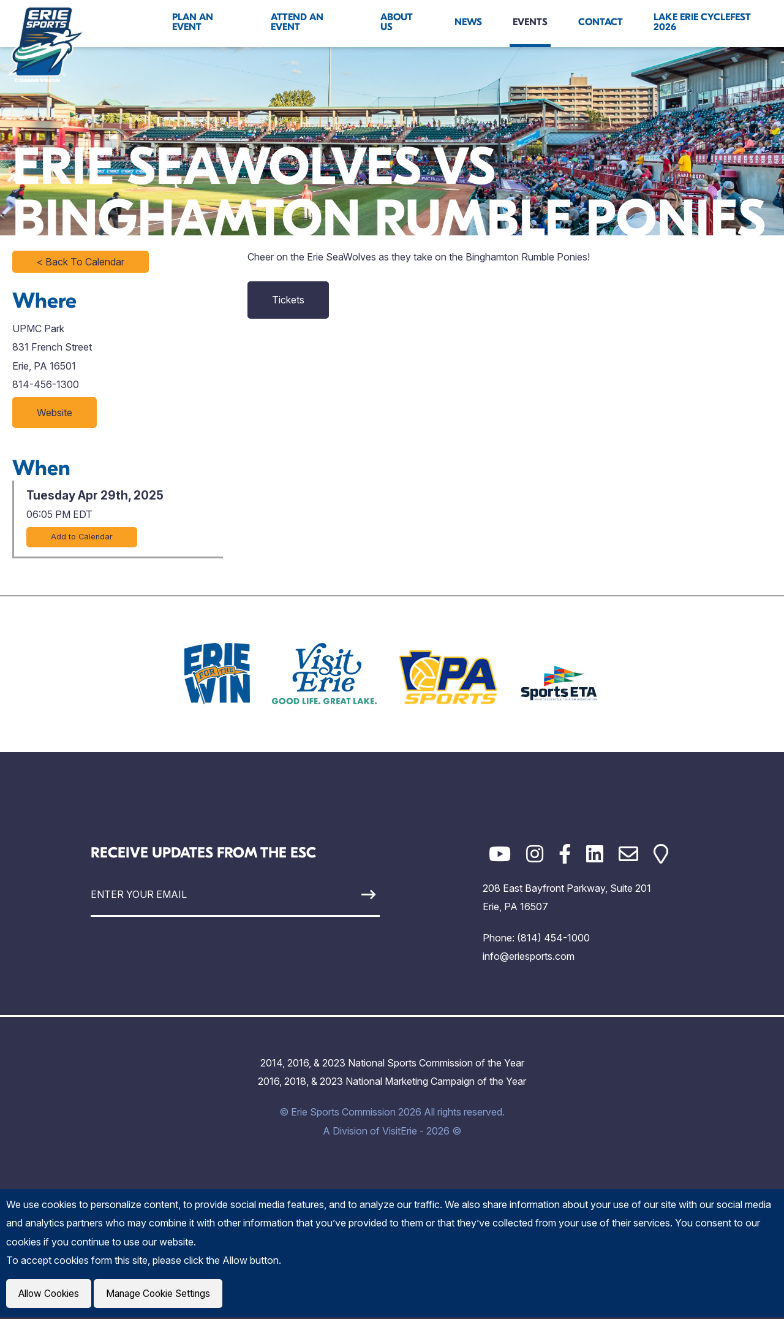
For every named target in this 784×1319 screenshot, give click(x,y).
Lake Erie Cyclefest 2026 (702, 22)
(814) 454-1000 (553, 938)
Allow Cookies (50, 1294)
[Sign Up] (342, 894)
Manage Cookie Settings (163, 1294)
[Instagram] (534, 854)
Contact (600, 22)
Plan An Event (192, 22)
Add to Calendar (82, 536)
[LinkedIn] (594, 854)
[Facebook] (564, 854)
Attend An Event (297, 22)
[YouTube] (500, 854)
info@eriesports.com (529, 956)
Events (530, 22)
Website (54, 412)
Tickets (288, 300)
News (468, 22)
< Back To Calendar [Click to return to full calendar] (80, 262)
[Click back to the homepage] (45, 44)
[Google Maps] (660, 854)
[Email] (628, 854)
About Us (396, 22)
